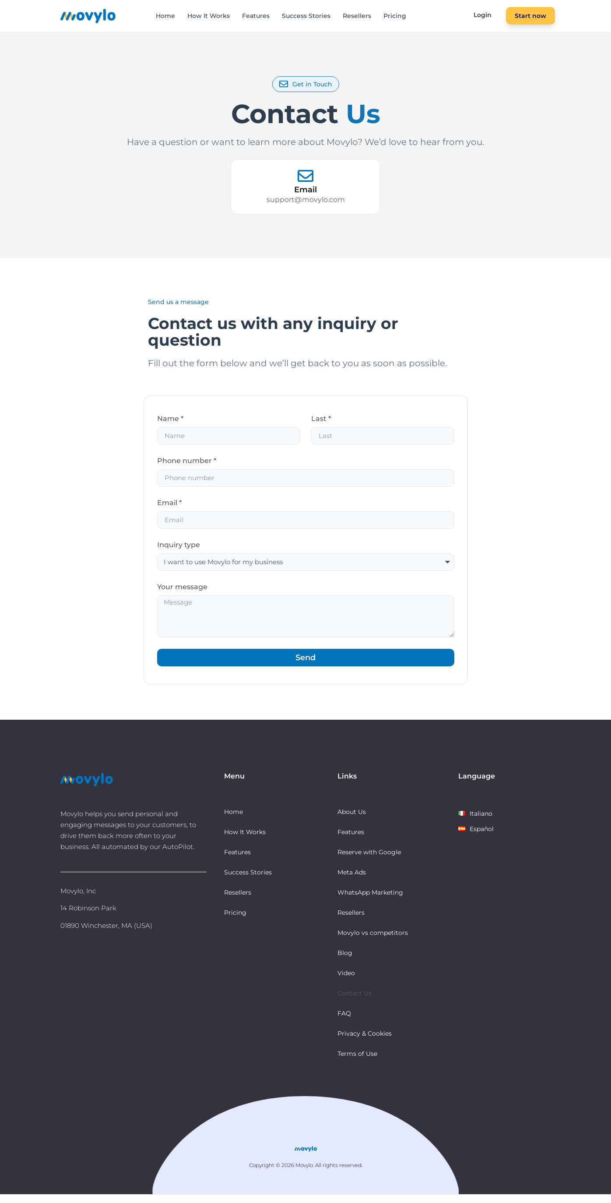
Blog (344, 961)
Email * (169, 504)
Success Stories (306, 16)
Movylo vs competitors (372, 941)
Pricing (394, 16)
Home (165, 16)
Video (346, 981)
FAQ (344, 1022)
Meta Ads (351, 881)
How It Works (208, 16)
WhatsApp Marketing (370, 901)
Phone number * (186, 461)
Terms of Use (357, 1062)
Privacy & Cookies (364, 1042)
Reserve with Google (369, 860)
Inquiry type (178, 547)
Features (256, 16)
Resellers (357, 16)
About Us (351, 820)
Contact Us (354, 1001)
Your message (182, 589)
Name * (170, 418)
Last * (321, 418)
